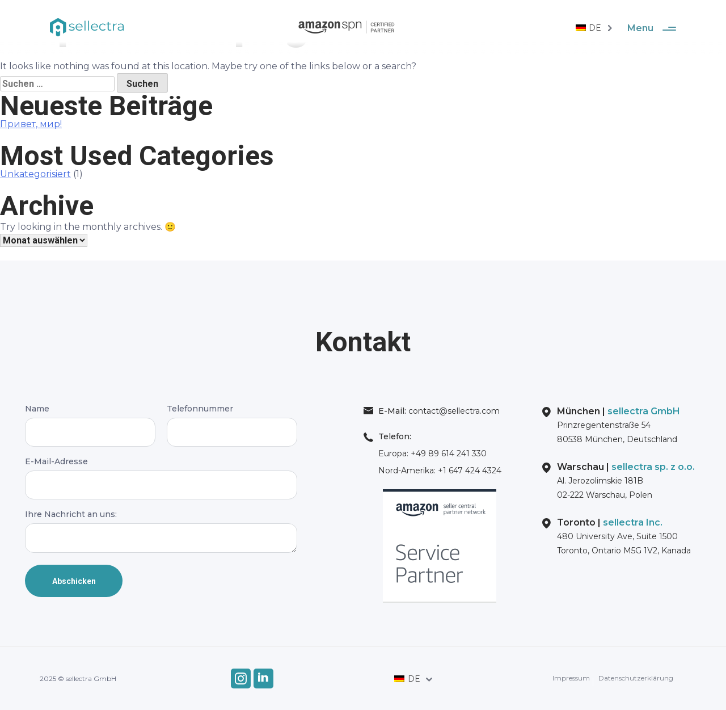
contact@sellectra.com (453, 411)
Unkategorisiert (35, 174)
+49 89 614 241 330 (447, 453)
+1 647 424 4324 (468, 470)
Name (90, 420)
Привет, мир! (31, 124)
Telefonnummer (232, 420)
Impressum (571, 678)
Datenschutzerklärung (635, 678)
